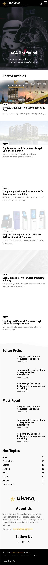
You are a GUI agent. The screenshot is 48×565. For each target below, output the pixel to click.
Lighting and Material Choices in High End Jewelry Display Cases (22, 322)
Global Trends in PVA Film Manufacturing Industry (24, 279)
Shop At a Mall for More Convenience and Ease (24, 109)
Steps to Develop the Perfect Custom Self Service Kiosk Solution (22, 236)
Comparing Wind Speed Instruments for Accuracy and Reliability (23, 192)
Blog (5, 104)
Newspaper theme (17, 552)
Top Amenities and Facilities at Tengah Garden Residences (23, 149)
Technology (8, 231)
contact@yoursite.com (23, 529)
